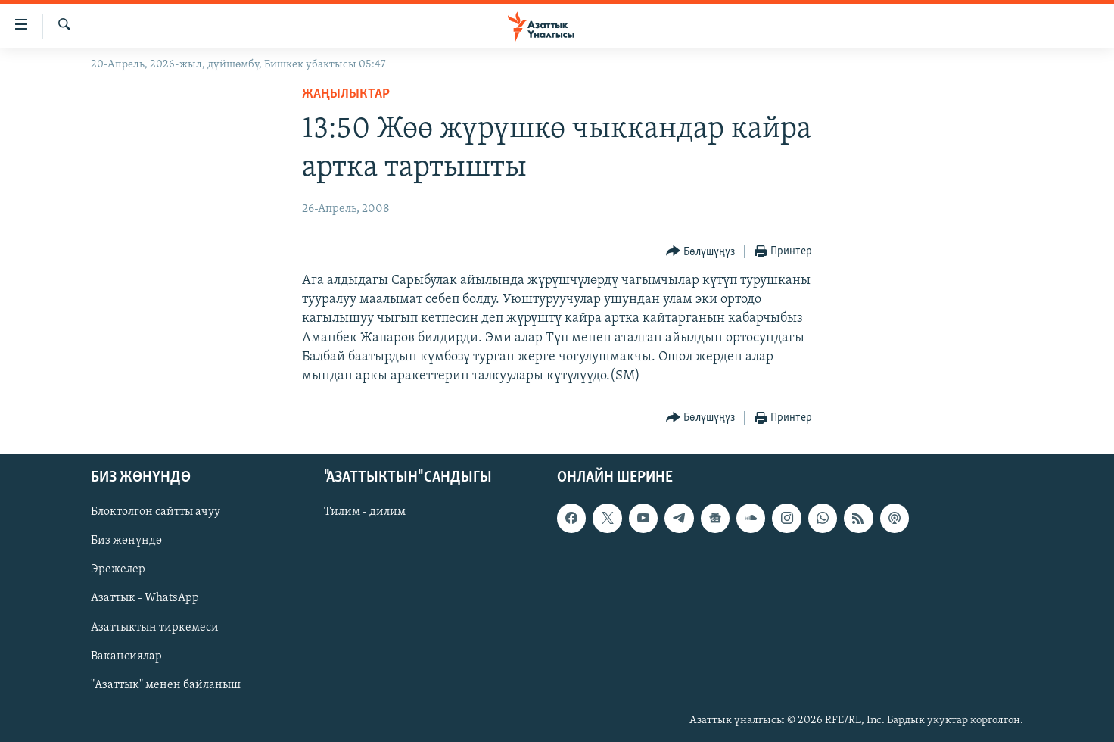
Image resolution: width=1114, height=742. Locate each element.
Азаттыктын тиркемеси (155, 628)
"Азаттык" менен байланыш (166, 685)
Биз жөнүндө (126, 541)
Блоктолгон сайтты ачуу (155, 513)
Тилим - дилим (365, 513)
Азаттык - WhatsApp (145, 599)
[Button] (701, 252)
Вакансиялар (126, 656)
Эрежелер (118, 570)
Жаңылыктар (346, 94)
